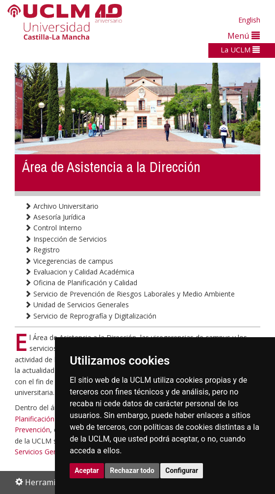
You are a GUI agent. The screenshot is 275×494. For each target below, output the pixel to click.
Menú (243, 35)
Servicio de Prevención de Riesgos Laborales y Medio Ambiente (130, 293)
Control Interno (53, 227)
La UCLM (240, 49)
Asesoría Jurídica (55, 217)
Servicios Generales (45, 451)
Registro (42, 249)
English (249, 20)
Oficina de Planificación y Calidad (81, 282)
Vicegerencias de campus (69, 261)
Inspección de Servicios (66, 239)
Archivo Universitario (62, 206)
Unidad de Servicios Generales (77, 304)
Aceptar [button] (87, 470)
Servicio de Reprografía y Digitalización (90, 316)
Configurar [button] (181, 470)
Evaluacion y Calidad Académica (79, 271)
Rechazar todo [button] (132, 470)
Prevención (32, 429)
